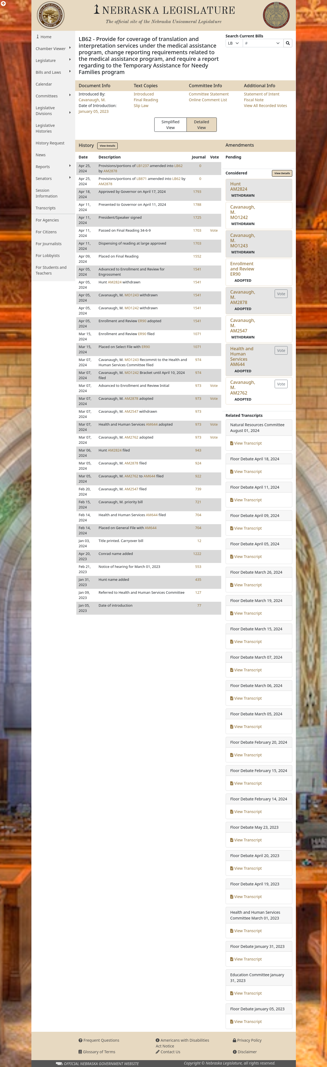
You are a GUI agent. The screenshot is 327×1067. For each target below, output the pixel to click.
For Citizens (46, 231)
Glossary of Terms (97, 1051)
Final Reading (146, 99)
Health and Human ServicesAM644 (241, 357)
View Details (107, 145)
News (41, 154)
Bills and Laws (53, 72)
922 (198, 476)
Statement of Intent (261, 94)
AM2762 (131, 437)
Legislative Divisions (53, 110)
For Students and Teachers (51, 270)
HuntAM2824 (238, 186)
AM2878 (110, 170)
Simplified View (170, 124)
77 (199, 605)
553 (198, 566)
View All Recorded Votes (265, 105)
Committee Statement (209, 94)
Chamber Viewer (53, 48)
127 (198, 592)
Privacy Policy (247, 1040)
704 (198, 514)
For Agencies (47, 220)
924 (198, 463)
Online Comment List (208, 99)
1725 (197, 217)
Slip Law (141, 105)
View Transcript (246, 443)
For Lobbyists (48, 255)
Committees (53, 96)
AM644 (152, 424)
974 (198, 359)
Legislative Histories (45, 128)
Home (46, 36)
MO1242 (132, 307)
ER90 (142, 320)
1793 (197, 191)
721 (198, 501)
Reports (53, 166)
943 (198, 450)
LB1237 (142, 165)
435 (198, 579)
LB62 (178, 165)
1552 (197, 256)
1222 (197, 553)
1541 (197, 269)
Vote (214, 230)
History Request (50, 143)
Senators (53, 178)
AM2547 (131, 411)
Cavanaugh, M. (92, 99)
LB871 (141, 178)
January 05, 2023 (94, 111)
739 (198, 488)
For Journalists (49, 243)
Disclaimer (245, 1051)
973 (198, 385)
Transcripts (46, 207)
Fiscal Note (253, 99)
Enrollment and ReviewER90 (242, 269)
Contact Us (168, 1051)
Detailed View (201, 124)
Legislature (53, 60)
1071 (197, 333)
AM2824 (115, 282)
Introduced (144, 94)
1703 (197, 230)
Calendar (44, 84)
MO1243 (132, 294)
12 (199, 540)
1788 (197, 204)
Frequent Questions (99, 1040)
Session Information (47, 193)
